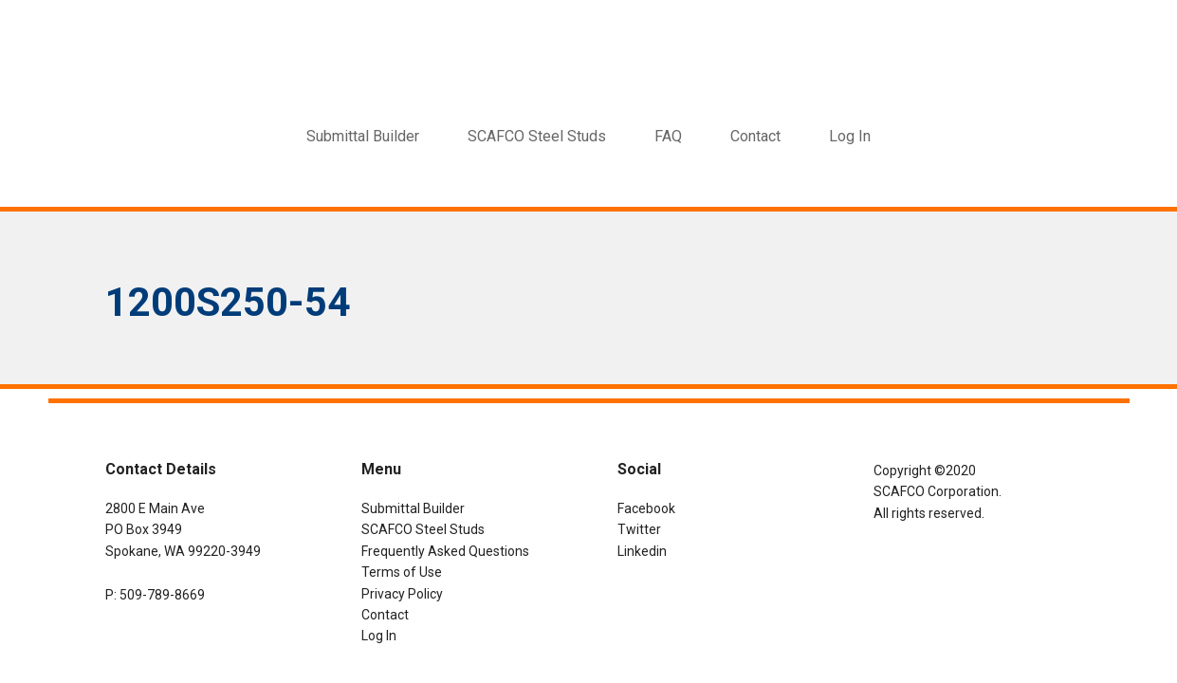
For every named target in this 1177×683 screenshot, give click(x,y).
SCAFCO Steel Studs (423, 529)
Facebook (646, 508)
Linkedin (642, 551)
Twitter (639, 529)
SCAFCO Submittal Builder (589, 42)
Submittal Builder (413, 508)
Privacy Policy (402, 593)
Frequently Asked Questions (445, 551)
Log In (850, 136)
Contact (385, 614)
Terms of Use (401, 572)
